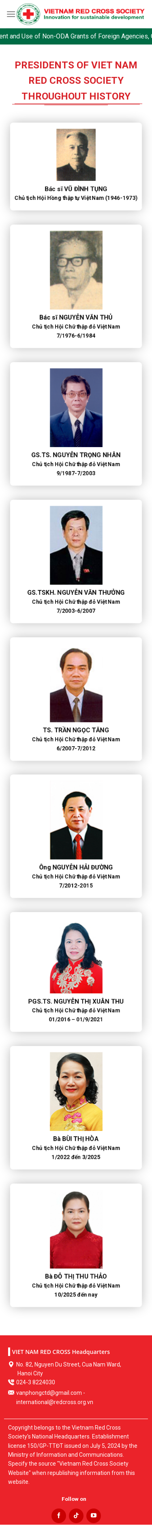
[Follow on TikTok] (76, 1516)
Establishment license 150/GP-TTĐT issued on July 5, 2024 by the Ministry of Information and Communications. (72, 1445)
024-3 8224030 (35, 1382)
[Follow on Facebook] (58, 1516)
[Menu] (11, 14)
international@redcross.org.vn (54, 1402)
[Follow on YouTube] (93, 1516)
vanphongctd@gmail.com (49, 1393)
